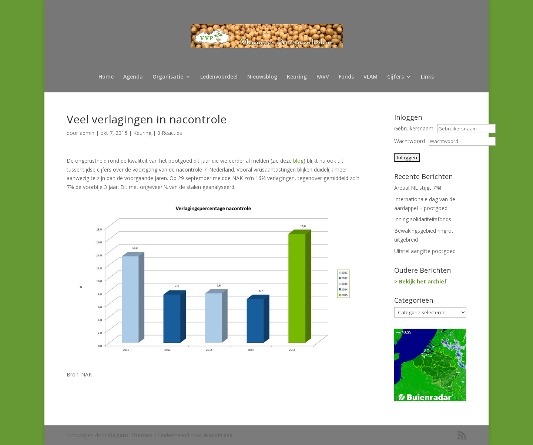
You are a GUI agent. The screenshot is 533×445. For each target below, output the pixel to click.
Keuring (297, 77)
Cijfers (395, 77)
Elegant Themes (130, 435)
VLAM (370, 77)
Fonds (346, 77)
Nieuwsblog (262, 77)
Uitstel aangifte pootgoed (425, 251)
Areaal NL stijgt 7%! (417, 187)
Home (106, 77)
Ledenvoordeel (219, 77)
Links (427, 77)
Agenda (133, 77)
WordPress (218, 435)
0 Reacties (169, 132)
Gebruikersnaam (413, 128)
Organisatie (167, 77)
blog (298, 160)
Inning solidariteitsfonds (422, 219)
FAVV (322, 77)
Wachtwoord (409, 141)
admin (87, 132)
